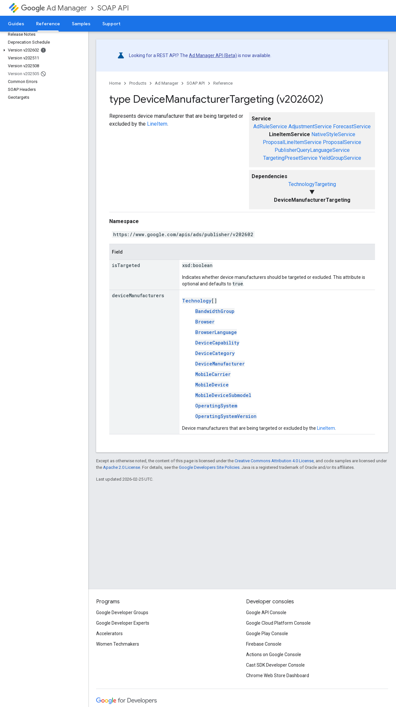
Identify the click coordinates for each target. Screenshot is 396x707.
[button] (43, 50)
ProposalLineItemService (292, 142)
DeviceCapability (217, 343)
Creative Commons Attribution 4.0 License (274, 460)
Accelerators (109, 633)
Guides (16, 24)
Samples (81, 24)
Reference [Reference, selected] (48, 24)
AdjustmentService (310, 126)
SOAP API (113, 8)
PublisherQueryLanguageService (312, 150)
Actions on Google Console (273, 654)
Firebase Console (263, 644)
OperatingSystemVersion (226, 416)
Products (137, 83)
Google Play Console (267, 633)
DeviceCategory (215, 353)
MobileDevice (212, 385)
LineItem (157, 124)
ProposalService (342, 142)
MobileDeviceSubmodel (223, 395)
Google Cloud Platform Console (278, 623)
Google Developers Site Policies (209, 467)
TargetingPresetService (290, 158)
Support (111, 24)
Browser (205, 322)
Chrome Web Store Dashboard (277, 675)
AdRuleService (270, 126)
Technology (196, 301)
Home (115, 83)
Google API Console (266, 612)
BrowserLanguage (216, 332)
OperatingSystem (216, 406)
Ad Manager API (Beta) (213, 55)
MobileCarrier (213, 374)
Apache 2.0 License (121, 467)
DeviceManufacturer (220, 364)
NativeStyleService (333, 134)
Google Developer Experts (122, 623)
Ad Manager (54, 8)
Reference (223, 83)
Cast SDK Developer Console (275, 665)
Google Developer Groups (122, 612)
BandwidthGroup (215, 311)
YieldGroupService (340, 158)
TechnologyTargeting (312, 184)
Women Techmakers (117, 644)
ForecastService (352, 126)
